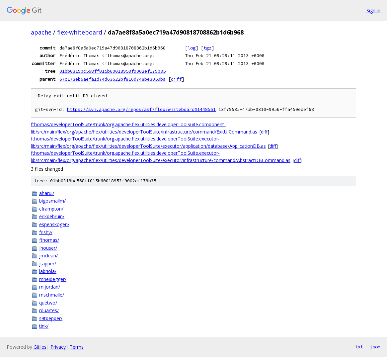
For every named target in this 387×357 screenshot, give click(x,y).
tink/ (43, 326)
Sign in (373, 10)
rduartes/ (49, 310)
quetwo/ (48, 303)
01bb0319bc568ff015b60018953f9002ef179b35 (112, 71)
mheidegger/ (52, 279)
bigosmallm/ (52, 201)
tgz (207, 48)
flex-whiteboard (79, 32)
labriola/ (47, 271)
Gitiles (40, 347)
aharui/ (46, 193)
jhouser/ (48, 248)
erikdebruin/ (51, 216)
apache (41, 32)
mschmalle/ (51, 295)
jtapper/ (47, 263)
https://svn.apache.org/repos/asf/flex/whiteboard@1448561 (141, 109)
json (375, 347)
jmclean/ (48, 255)
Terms (77, 347)
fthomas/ (49, 240)
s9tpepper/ (50, 318)
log (191, 48)
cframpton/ (51, 209)
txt (359, 347)
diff (176, 79)
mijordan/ (49, 287)
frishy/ (45, 232)
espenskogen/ (54, 224)
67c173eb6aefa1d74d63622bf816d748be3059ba (112, 79)
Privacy (58, 347)
